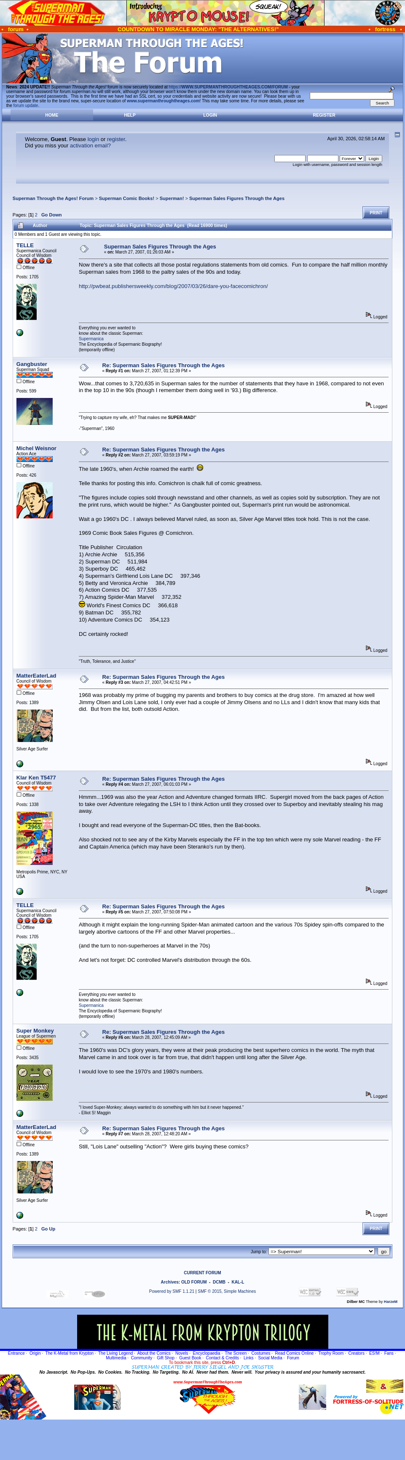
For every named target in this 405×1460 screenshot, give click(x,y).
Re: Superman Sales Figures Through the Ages (163, 365)
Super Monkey (35, 1031)
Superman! (172, 198)
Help (130, 115)
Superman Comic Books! (126, 198)
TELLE (25, 245)
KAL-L (237, 1282)
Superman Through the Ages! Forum (53, 198)
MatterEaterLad (36, 676)
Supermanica (91, 338)
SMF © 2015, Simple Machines (227, 1291)
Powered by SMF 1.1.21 (171, 1291)
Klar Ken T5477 (36, 777)
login (93, 139)
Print (376, 213)
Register (324, 115)
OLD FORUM (194, 1282)
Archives (170, 1282)
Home (51, 115)
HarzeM (390, 1302)
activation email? (90, 145)
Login (210, 115)
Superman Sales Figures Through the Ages (236, 198)
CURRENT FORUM (202, 1272)
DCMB (219, 1282)
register (116, 139)
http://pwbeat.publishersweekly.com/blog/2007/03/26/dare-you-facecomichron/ (173, 286)
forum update (25, 105)
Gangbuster (31, 364)
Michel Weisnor (36, 448)
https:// (228, 87)
